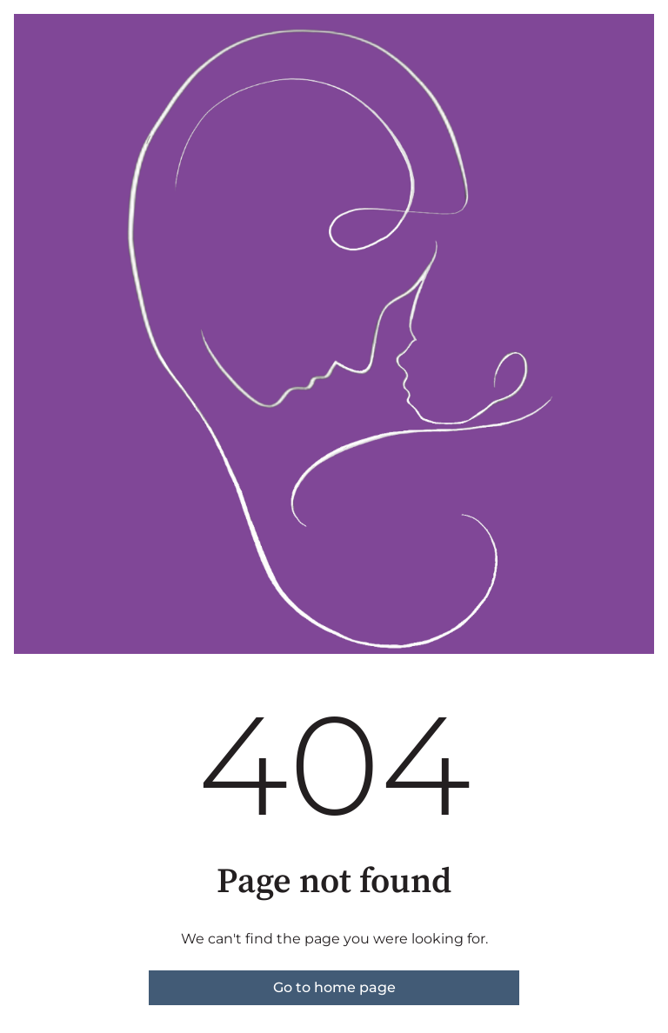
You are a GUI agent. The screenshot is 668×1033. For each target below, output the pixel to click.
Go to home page (334, 987)
